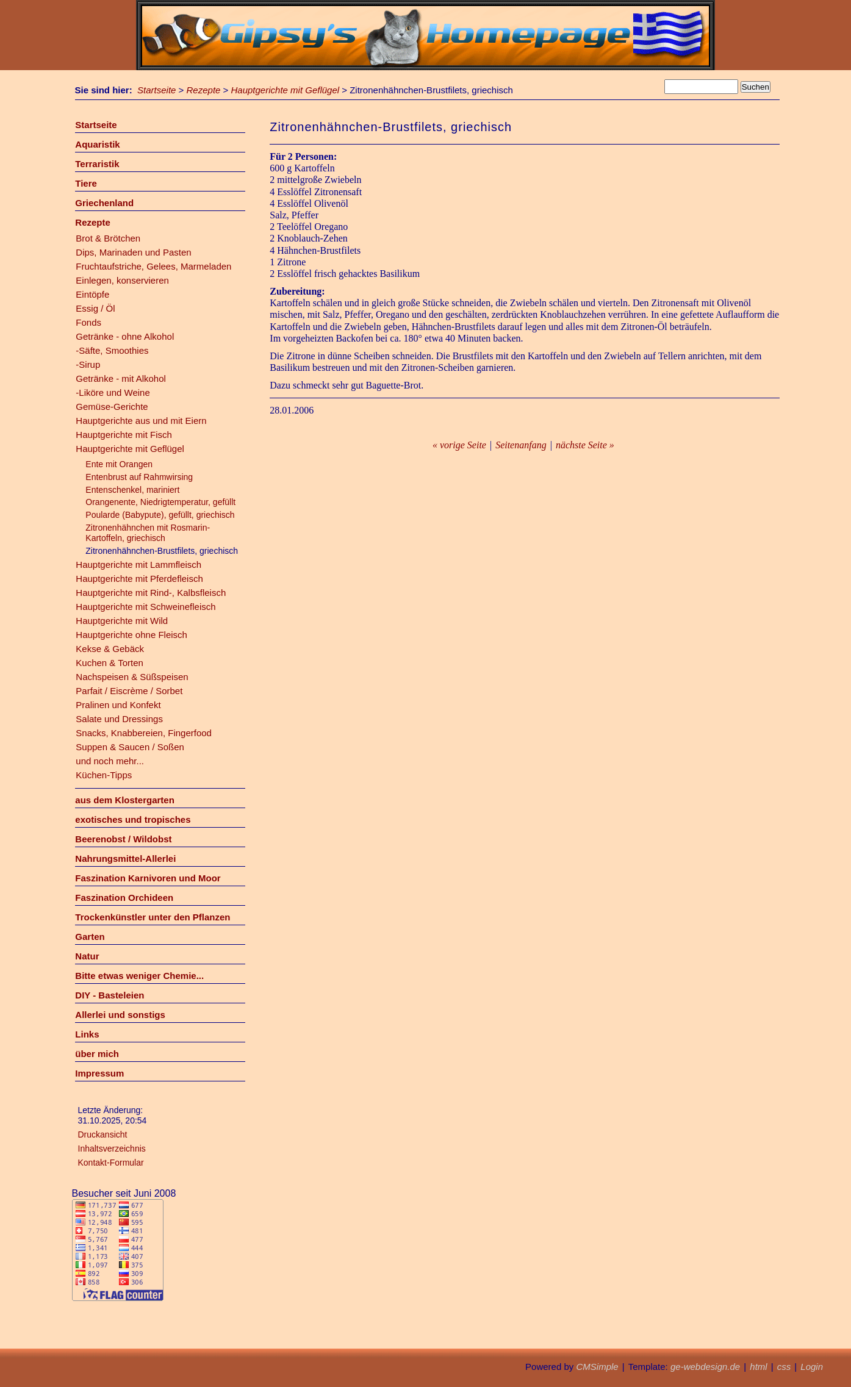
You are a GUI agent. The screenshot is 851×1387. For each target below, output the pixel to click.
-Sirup (88, 364)
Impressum (99, 1073)
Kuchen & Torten (109, 663)
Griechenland (104, 203)
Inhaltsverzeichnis (112, 1148)
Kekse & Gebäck (110, 648)
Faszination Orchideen (124, 897)
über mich (97, 1053)
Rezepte (204, 90)
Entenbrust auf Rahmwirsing (139, 477)
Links (87, 1034)
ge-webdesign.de (705, 1366)
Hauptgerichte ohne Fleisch (131, 634)
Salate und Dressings (119, 719)
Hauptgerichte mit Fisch (124, 434)
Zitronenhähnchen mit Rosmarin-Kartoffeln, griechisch (147, 533)
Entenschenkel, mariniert (132, 490)
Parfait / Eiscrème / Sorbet (129, 691)
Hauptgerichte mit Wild (122, 620)
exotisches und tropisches (132, 819)
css (784, 1366)
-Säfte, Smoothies (112, 350)
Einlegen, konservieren (122, 280)
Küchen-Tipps (104, 775)
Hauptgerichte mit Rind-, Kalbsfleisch (151, 592)
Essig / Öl (95, 308)
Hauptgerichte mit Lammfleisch (138, 564)
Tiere (86, 183)
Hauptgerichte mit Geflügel (285, 90)
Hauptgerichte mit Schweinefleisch (145, 606)
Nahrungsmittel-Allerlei (125, 858)
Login (811, 1366)
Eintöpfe (92, 294)
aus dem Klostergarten (124, 800)
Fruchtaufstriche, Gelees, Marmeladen (153, 266)
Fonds (88, 322)
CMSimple (597, 1366)
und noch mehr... (110, 761)
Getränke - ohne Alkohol (125, 336)
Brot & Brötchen (108, 238)
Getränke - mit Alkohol (121, 378)
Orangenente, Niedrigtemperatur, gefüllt (160, 502)
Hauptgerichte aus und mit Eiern (141, 420)
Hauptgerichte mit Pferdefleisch (139, 578)
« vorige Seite (459, 445)
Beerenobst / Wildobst (123, 839)
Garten (89, 936)
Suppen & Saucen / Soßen (130, 747)
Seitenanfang (521, 445)
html (758, 1366)
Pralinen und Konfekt (118, 705)
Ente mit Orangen (119, 464)
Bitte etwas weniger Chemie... (139, 975)
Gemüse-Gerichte (112, 406)
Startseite (156, 90)
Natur (87, 956)
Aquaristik (97, 144)
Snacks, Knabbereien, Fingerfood (144, 733)
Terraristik (97, 164)
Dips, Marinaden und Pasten (133, 252)
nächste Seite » (585, 445)
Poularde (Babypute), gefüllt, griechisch (159, 515)
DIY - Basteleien (109, 995)
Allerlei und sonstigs (120, 1014)
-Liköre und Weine (112, 392)
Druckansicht (102, 1134)
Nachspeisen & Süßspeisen (132, 677)
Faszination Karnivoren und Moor (147, 878)
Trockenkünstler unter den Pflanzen (152, 917)
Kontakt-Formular (111, 1162)
